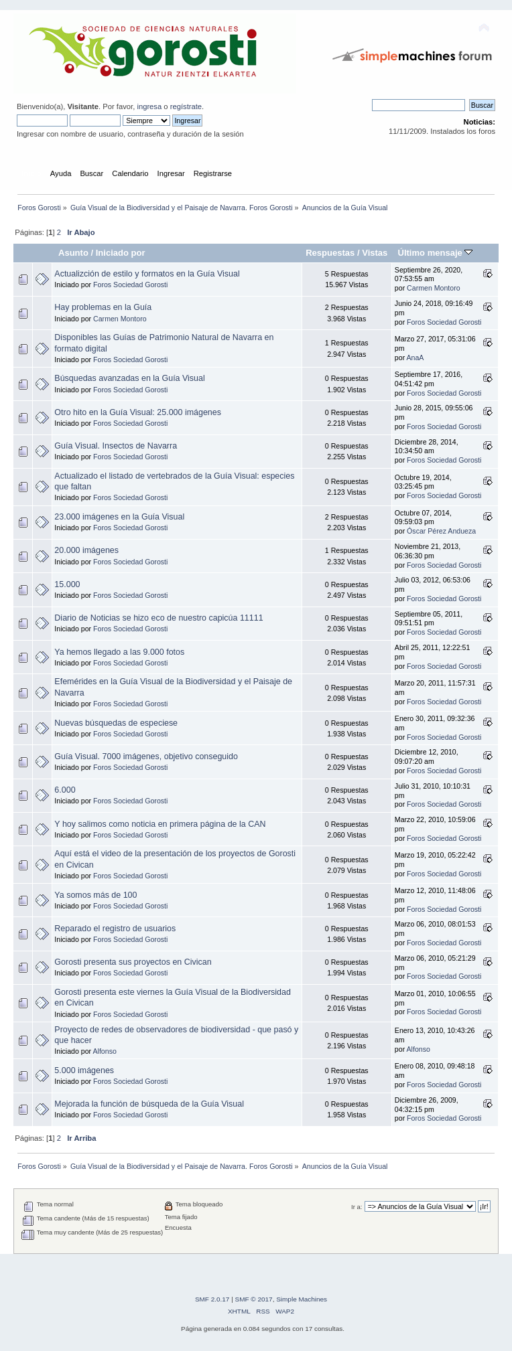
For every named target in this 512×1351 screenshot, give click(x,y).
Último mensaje (434, 253)
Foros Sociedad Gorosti (130, 285)
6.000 (64, 790)
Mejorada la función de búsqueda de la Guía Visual (149, 1104)
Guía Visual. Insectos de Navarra (115, 446)
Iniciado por (120, 253)
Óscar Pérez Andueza (441, 531)
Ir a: (356, 1206)
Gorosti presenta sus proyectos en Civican (132, 962)
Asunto (73, 253)
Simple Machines (301, 1299)
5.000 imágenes (84, 1070)
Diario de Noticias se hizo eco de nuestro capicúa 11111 (158, 618)
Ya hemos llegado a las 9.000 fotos (119, 652)
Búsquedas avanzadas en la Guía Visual (129, 378)
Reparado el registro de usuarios (115, 928)
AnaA (415, 357)
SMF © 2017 (254, 1299)
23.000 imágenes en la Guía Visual (119, 517)
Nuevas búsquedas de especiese (116, 723)
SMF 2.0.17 (212, 1299)
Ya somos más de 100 (95, 895)
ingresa (149, 106)
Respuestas (330, 253)
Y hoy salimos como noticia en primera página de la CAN (159, 824)
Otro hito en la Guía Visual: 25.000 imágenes (137, 412)
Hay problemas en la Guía (102, 307)
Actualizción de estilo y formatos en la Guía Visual (146, 274)
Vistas (374, 253)
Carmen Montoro (433, 288)
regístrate (186, 106)
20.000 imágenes (86, 550)
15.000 (67, 584)
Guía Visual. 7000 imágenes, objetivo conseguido (146, 756)
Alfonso (105, 1051)
